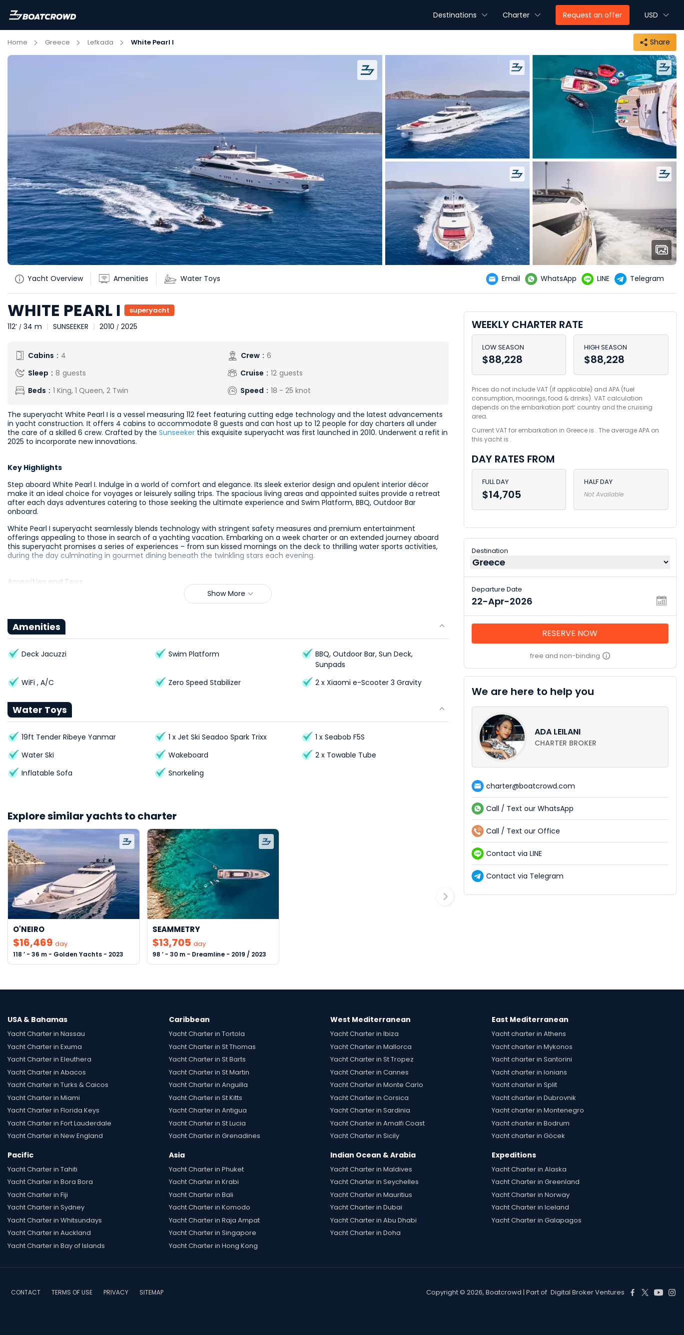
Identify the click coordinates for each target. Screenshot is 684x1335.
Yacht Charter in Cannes (369, 1072)
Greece (57, 42)
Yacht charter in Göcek (528, 1135)
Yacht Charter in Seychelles (374, 1181)
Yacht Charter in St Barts (207, 1059)
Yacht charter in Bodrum (531, 1123)
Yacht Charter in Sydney (45, 1207)
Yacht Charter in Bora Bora (50, 1181)
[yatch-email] (505, 279)
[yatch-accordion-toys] (196, 279)
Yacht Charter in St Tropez (372, 1059)
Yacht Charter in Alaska (529, 1169)
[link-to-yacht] (73, 896)
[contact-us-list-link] (570, 737)
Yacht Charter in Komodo (209, 1207)
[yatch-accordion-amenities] (127, 279)
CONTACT (25, 1292)
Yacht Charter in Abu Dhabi (373, 1220)
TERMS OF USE (71, 1292)
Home (17, 42)
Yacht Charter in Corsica (369, 1097)
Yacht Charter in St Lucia (207, 1123)
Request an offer (592, 15)
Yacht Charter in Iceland (530, 1207)
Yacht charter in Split (524, 1085)
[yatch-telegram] (642, 279)
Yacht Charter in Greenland (536, 1181)
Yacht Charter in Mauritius (371, 1195)
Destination (490, 551)
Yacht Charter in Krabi (204, 1181)
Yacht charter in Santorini (532, 1059)
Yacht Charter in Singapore (212, 1233)
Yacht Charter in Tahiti (42, 1169)
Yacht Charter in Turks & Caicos (57, 1085)
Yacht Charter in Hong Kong (213, 1245)
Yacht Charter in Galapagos (537, 1220)
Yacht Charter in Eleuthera (49, 1059)
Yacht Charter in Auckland (49, 1233)
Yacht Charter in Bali (201, 1195)
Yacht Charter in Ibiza (364, 1033)
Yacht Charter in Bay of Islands (56, 1245)
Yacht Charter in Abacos (46, 1072)
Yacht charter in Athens (529, 1033)
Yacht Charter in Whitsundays (54, 1220)
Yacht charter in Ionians (529, 1072)
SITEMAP (151, 1292)
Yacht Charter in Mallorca (371, 1047)
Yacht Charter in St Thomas (212, 1047)
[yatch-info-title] (52, 279)
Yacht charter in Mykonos (532, 1047)
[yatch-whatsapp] (553, 279)
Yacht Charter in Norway (531, 1195)
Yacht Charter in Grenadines (214, 1135)
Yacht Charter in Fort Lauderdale (59, 1123)
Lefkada (100, 42)
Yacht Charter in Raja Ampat (214, 1220)
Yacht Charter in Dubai (366, 1207)
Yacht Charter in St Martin (209, 1072)
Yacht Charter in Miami (43, 1097)
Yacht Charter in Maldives (371, 1169)
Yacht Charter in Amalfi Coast (377, 1123)
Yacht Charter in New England (55, 1135)
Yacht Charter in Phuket (206, 1169)
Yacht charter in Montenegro (538, 1110)
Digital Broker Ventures (588, 1292)
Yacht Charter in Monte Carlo (376, 1085)
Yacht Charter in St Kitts (205, 1097)
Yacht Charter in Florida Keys (53, 1110)
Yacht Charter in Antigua (208, 1110)
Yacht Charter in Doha (365, 1233)
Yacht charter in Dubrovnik (534, 1097)
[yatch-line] (598, 279)
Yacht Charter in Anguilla (208, 1085)
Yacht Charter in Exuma (44, 1047)
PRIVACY (115, 1292)
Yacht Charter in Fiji (37, 1195)
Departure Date (497, 589)
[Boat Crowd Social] (632, 1292)
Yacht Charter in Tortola (207, 1033)
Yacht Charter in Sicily (364, 1135)
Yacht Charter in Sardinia (370, 1110)
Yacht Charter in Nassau (46, 1033)
